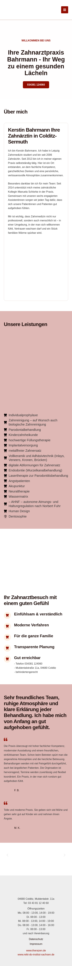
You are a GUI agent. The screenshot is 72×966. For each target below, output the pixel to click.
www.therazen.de (36, 950)
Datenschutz (36, 939)
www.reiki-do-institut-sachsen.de (36, 954)
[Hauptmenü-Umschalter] (64, 9)
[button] (7, 855)
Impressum (36, 944)
